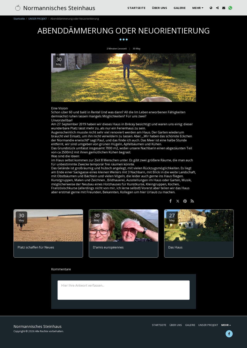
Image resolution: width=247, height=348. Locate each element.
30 (21, 217)
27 (172, 217)
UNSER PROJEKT (37, 18)
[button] (217, 7)
